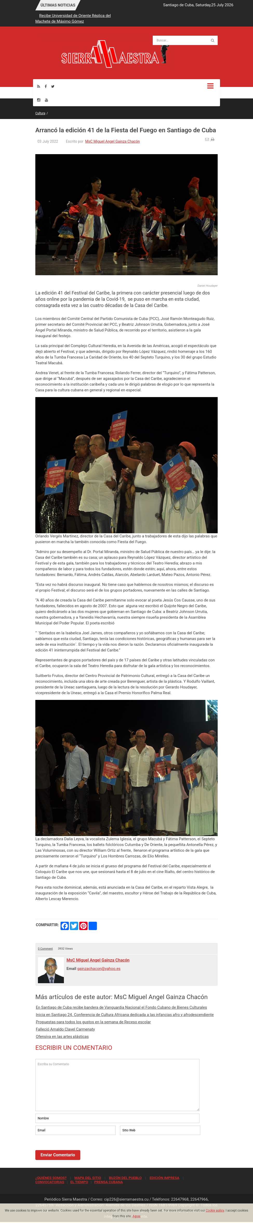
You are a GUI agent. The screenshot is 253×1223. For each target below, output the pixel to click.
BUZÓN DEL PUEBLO (125, 1178)
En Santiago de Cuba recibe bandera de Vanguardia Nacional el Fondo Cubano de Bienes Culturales (121, 1007)
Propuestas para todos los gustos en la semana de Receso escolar (93, 1022)
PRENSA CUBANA (108, 1182)
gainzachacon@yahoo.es (99, 968)
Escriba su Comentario (117, 1085)
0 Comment (45, 948)
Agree (136, 1216)
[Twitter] (53, 86)
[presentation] (74, 1150)
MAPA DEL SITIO (87, 1178)
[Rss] (38, 86)
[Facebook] (46, 86)
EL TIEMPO (79, 1182)
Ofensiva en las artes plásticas (62, 1036)
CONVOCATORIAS (49, 1182)
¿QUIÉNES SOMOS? (50, 1178)
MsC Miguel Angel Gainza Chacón (112, 141)
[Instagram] (38, 100)
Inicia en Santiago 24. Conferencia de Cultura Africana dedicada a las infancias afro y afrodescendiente (125, 1014)
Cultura (40, 113)
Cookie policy (215, 1210)
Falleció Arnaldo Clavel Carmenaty (65, 1029)
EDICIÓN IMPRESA (164, 1178)
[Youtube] (46, 100)
